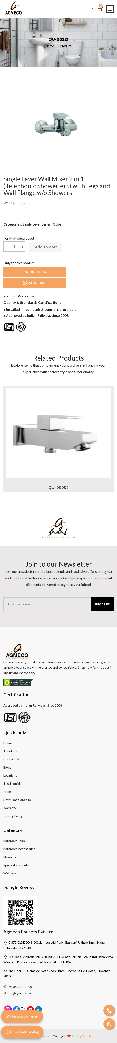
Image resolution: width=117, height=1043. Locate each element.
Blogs (7, 767)
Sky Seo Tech (85, 1036)
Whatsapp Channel (22, 1016)
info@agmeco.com (20, 993)
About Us (10, 751)
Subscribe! (102, 604)
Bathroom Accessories (19, 849)
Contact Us (11, 759)
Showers (9, 857)
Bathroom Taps (14, 841)
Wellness (9, 873)
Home (53, 45)
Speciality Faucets (16, 865)
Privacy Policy (12, 816)
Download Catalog (22, 1032)
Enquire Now (34, 272)
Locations (10, 775)
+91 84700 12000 (19, 987)
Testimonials (12, 783)
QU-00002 (58, 487)
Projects (9, 792)
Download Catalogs (17, 800)
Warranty (9, 808)
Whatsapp (34, 283)
